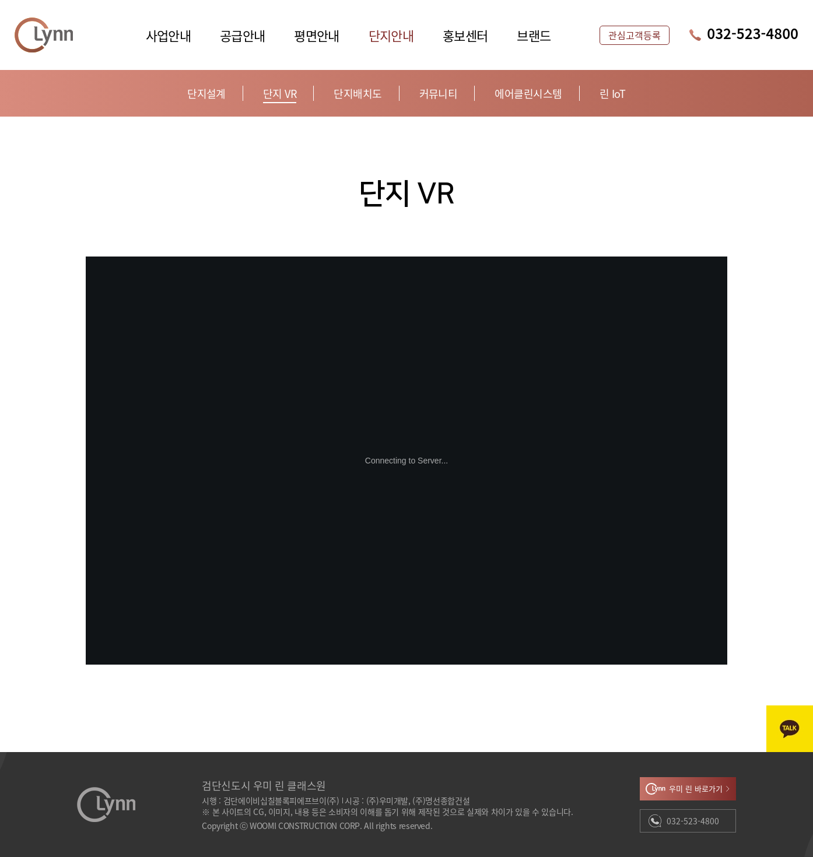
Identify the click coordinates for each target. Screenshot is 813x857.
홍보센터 (465, 35)
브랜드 (534, 35)
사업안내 (168, 35)
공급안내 (242, 35)
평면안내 (316, 35)
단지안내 (391, 35)
